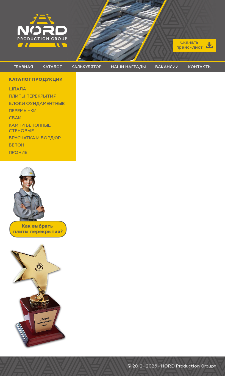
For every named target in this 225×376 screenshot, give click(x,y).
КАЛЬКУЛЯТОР (86, 67)
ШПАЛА (17, 89)
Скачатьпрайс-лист (194, 45)
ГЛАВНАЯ (23, 67)
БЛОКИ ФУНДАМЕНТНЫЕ (37, 104)
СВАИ (15, 118)
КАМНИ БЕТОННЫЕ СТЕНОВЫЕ (30, 128)
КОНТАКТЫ (200, 67)
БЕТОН (16, 145)
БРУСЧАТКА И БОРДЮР (35, 138)
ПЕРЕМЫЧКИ (23, 111)
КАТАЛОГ (52, 67)
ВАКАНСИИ (167, 67)
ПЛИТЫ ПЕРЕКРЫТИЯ (33, 96)
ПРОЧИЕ (18, 153)
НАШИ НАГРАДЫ (128, 67)
